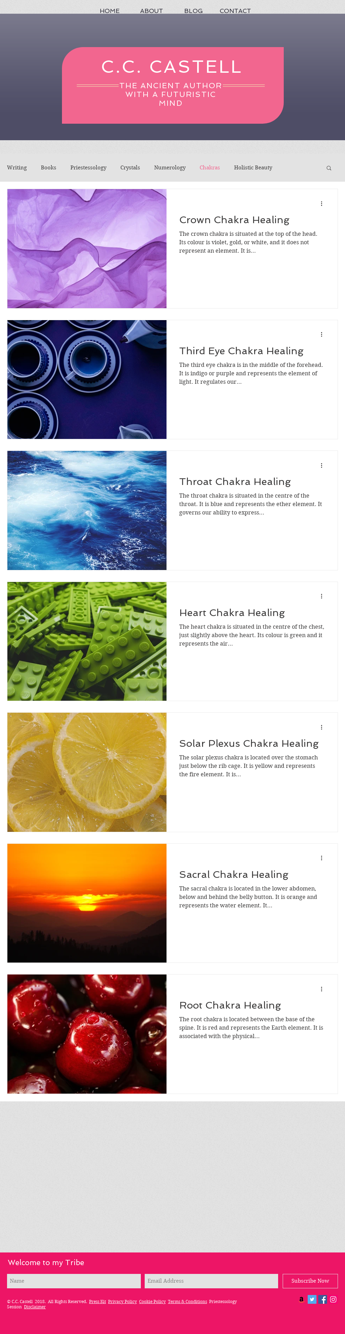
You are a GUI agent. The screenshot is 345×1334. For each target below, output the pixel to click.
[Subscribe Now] (310, 1281)
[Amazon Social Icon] (301, 1299)
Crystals (130, 167)
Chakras (210, 167)
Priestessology (88, 167)
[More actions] (324, 203)
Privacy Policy (122, 1301)
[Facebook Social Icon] (322, 1299)
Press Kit (97, 1301)
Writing (17, 167)
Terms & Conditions (187, 1301)
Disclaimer (35, 1306)
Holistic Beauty (253, 167)
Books (48, 167)
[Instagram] (333, 1299)
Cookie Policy (152, 1301)
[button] (329, 168)
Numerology (170, 167)
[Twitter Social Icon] (312, 1299)
